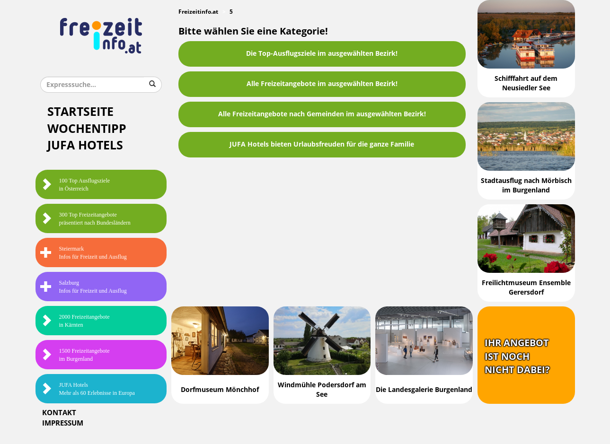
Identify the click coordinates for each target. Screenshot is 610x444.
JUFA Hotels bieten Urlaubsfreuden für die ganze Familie (322, 144)
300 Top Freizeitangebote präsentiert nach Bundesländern (85, 218)
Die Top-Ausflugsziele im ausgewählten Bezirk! (322, 54)
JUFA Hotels (85, 145)
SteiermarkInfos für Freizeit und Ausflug (83, 252)
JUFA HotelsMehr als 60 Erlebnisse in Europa (87, 389)
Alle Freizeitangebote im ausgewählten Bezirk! (322, 84)
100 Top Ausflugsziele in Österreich (75, 184)
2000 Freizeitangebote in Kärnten (75, 320)
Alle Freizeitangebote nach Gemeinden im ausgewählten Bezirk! (322, 114)
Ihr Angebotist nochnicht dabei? (517, 356)
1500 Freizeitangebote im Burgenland (75, 355)
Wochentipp (86, 129)
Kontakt (59, 413)
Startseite (80, 112)
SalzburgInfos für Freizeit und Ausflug (83, 286)
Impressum (62, 423)
